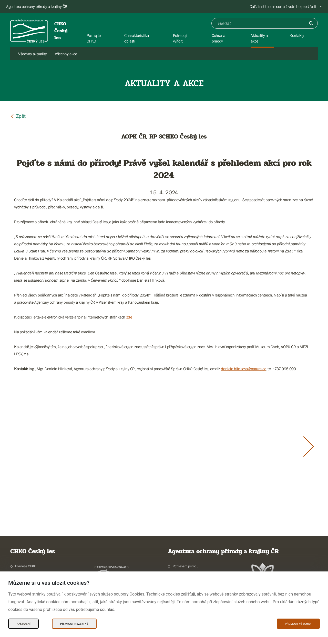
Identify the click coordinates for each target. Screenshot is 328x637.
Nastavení (23, 623)
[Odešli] (311, 23)
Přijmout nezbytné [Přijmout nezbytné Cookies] (74, 623)
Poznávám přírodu (186, 566)
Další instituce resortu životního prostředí (283, 6)
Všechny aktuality (32, 53)
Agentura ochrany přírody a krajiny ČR (36, 6)
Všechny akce (66, 53)
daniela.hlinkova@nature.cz (243, 368)
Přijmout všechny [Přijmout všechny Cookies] (298, 623)
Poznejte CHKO (25, 566)
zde (129, 317)
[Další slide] (308, 446)
